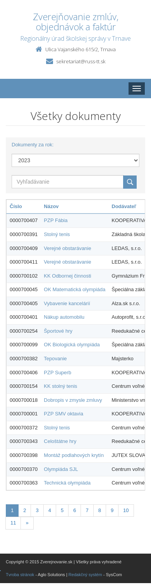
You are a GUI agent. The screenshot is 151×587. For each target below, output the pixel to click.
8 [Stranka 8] (99, 510)
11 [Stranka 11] (13, 523)
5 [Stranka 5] (62, 510)
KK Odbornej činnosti (67, 276)
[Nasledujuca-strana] (27, 523)
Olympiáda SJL (61, 469)
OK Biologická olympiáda (72, 344)
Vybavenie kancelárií (67, 303)
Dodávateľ (124, 206)
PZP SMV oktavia (63, 414)
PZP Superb (57, 372)
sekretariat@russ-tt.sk (80, 61)
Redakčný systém (85, 574)
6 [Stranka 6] (74, 510)
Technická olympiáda (67, 483)
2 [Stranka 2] (24, 510)
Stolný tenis (57, 234)
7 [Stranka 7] (87, 510)
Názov (51, 206)
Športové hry (58, 331)
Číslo (16, 206)
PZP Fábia (55, 220)
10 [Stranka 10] (126, 510)
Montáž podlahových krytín (74, 455)
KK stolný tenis (60, 386)
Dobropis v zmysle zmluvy (73, 400)
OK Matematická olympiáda (74, 289)
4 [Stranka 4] (49, 510)
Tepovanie (55, 358)
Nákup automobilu (64, 317)
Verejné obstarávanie (67, 248)
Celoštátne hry (60, 441)
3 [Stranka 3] (37, 510)
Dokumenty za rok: (32, 145)
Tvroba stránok (20, 574)
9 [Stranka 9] (112, 510)
